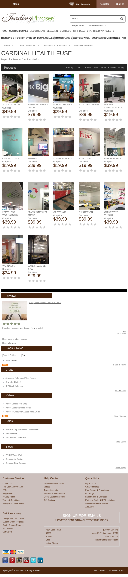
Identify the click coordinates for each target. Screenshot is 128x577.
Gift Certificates (92, 484)
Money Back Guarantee (13, 500)
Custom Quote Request (12, 519)
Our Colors (7, 529)
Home (4, 31)
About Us (89, 504)
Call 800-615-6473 (97, 25)
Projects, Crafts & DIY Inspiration (99, 497)
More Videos (120, 413)
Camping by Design (14, 456)
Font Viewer (7, 525)
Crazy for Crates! (13, 379)
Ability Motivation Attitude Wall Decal (45, 300)
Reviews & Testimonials (54, 490)
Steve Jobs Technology (10, 211)
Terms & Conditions (11, 497)
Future (32, 158)
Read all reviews (9, 340)
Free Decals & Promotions (97, 487)
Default (103, 67)
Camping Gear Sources (16, 460)
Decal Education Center (54, 494)
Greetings (59, 209)
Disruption (86, 209)
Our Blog (65, 31)
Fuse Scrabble (112, 158)
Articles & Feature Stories (96, 500)
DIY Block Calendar (14, 383)
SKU (80, 67)
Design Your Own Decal (13, 515)
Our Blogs (89, 490)
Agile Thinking (11, 104)
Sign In (120, 4)
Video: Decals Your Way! (16, 401)
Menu (16, 4)
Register (104, 4)
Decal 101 (52, 31)
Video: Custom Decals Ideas (18, 405)
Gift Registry (49, 497)
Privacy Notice (8, 494)
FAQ (4, 487)
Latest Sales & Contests (96, 494)
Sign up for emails (82, 513)
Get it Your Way (11, 510)
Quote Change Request (13, 522)
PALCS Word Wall (14, 452)
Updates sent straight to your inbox (82, 517)
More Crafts (120, 387)
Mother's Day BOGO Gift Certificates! (22, 426)
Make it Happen (62, 104)
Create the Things (111, 211)
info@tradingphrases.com (106, 537)
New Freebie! (11, 430)
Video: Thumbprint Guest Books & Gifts (23, 409)
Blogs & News (119, 362)
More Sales (121, 439)
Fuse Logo (85, 158)
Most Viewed (11, 357)
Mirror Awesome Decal (114, 106)
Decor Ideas (37, 31)
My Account (90, 480)
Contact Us (7, 480)
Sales (113, 67)
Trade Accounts (51, 487)
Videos (47, 484)
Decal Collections (27, 45)
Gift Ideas (79, 31)
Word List (8, 262)
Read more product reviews (14, 336)
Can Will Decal (11, 158)
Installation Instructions (54, 480)
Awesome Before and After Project (21, 375)
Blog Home (7, 490)
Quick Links (92, 475)
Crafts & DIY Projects (100, 31)
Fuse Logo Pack (62, 158)
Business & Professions (55, 45)
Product (87, 67)
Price (95, 67)
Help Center (78, 25)
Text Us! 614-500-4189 (12, 484)
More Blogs (121, 464)
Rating (121, 67)
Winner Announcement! (16, 434)
